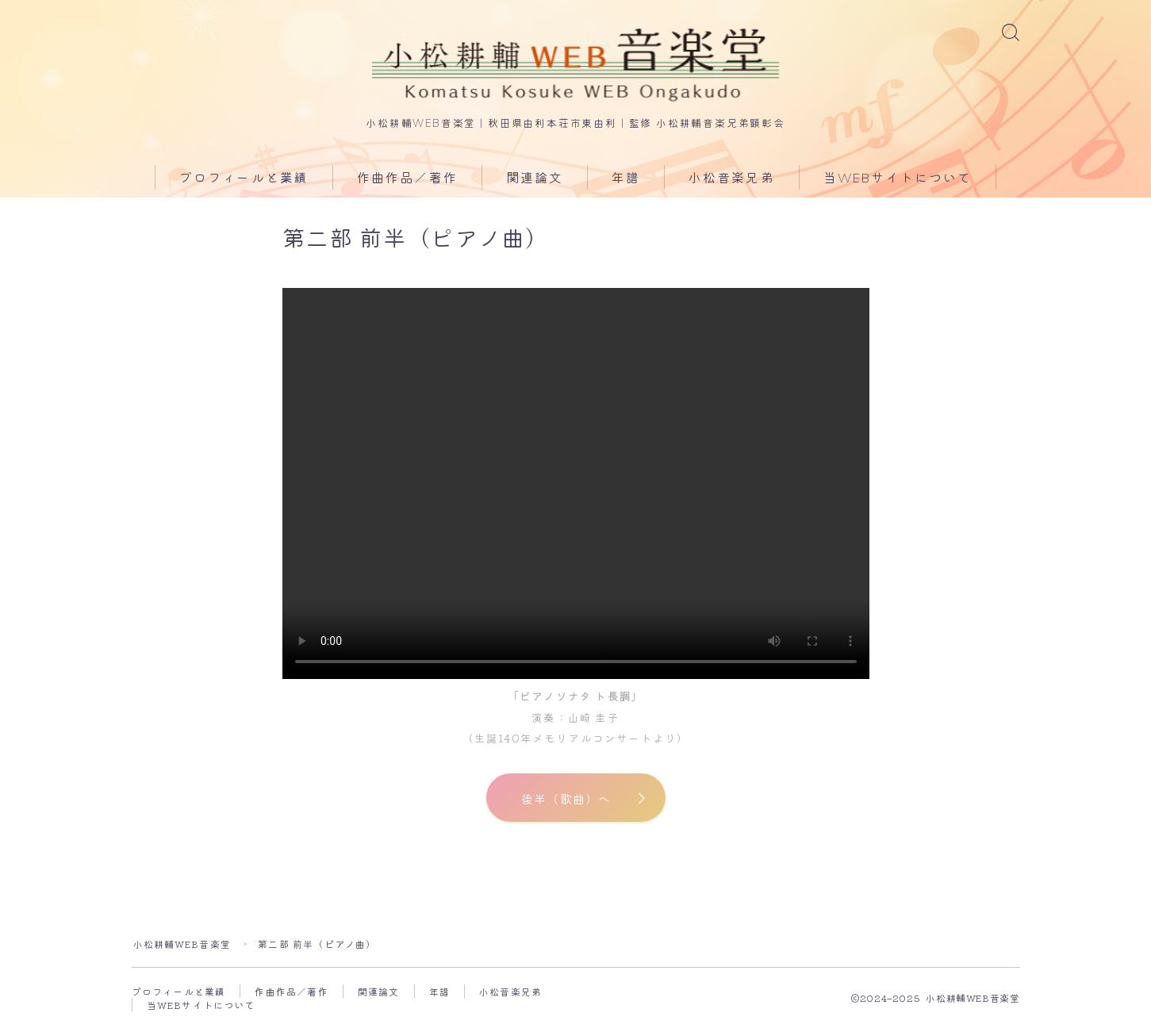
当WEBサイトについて (897, 180)
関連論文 (534, 180)
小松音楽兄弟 (732, 180)
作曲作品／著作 (407, 180)
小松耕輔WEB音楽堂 (182, 947)
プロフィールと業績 (244, 180)
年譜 (626, 180)
